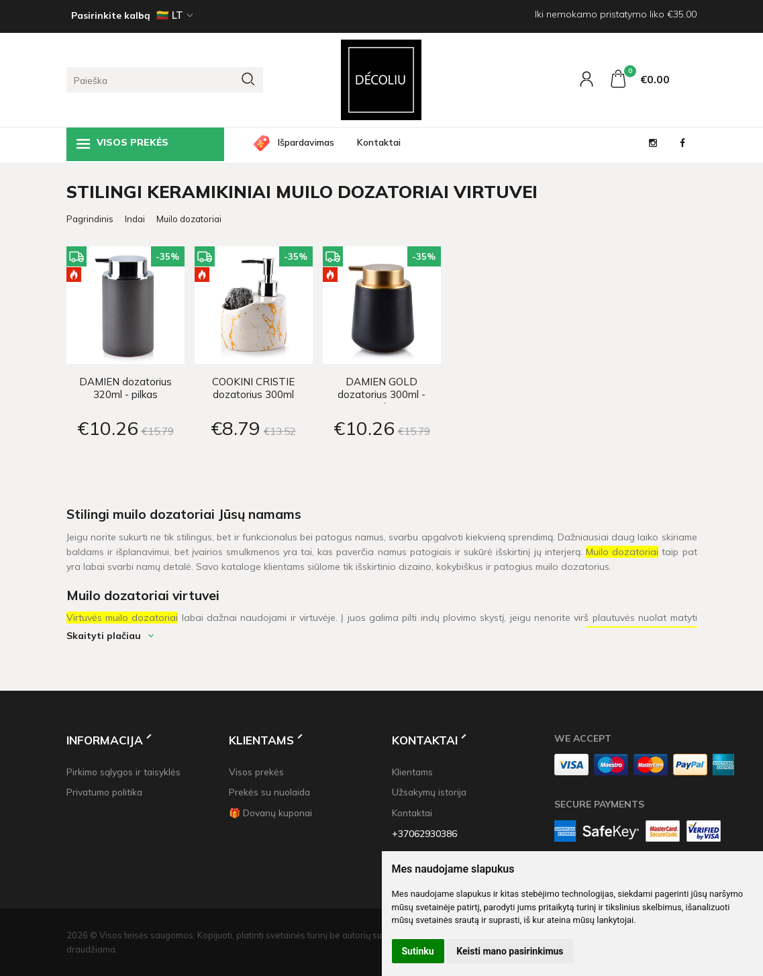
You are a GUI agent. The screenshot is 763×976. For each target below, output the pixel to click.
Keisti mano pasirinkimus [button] (509, 951)
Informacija (104, 740)
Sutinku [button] (418, 951)
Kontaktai (379, 142)
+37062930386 (424, 833)
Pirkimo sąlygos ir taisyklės (123, 771)
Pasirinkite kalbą (110, 15)
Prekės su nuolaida (269, 791)
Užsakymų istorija (429, 791)
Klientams (261, 740)
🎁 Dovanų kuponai (270, 812)
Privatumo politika (104, 791)
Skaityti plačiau (103, 635)
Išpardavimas (306, 142)
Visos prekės (122, 143)
